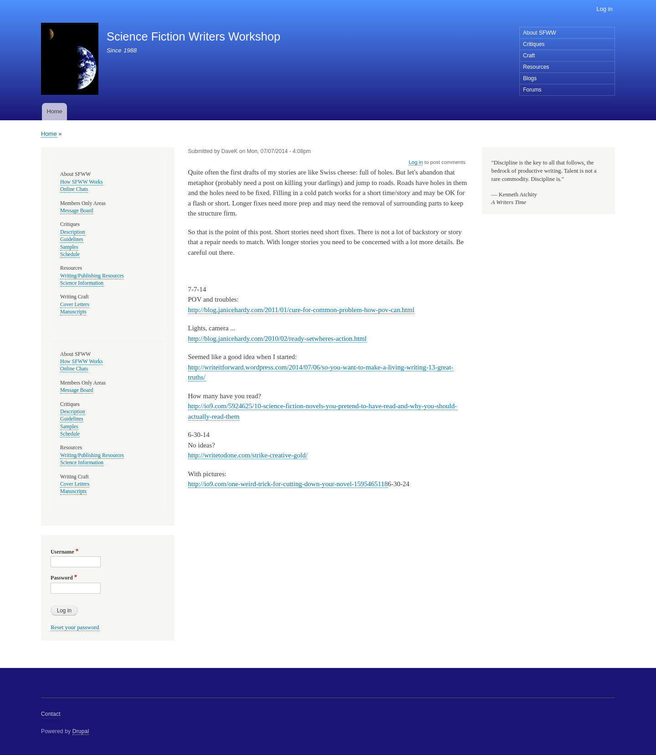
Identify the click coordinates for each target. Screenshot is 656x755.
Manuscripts (73, 312)
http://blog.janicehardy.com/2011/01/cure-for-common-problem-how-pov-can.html (301, 309)
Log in (604, 8)
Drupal (80, 731)
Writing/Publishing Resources (92, 276)
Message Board (76, 211)
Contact (51, 714)
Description (72, 232)
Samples (69, 247)
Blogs (530, 78)
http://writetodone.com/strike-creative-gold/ (248, 455)
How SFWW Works (81, 182)
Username (62, 552)
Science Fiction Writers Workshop (193, 36)
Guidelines (71, 239)
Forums (532, 90)
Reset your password (75, 627)
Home (54, 111)
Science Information (81, 283)
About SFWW (539, 33)
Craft (529, 55)
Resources (536, 67)
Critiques (533, 44)
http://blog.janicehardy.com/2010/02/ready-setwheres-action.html (277, 338)
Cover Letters (74, 305)
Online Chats (74, 189)
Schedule (70, 254)
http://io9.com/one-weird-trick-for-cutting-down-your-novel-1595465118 (288, 484)
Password (62, 578)
